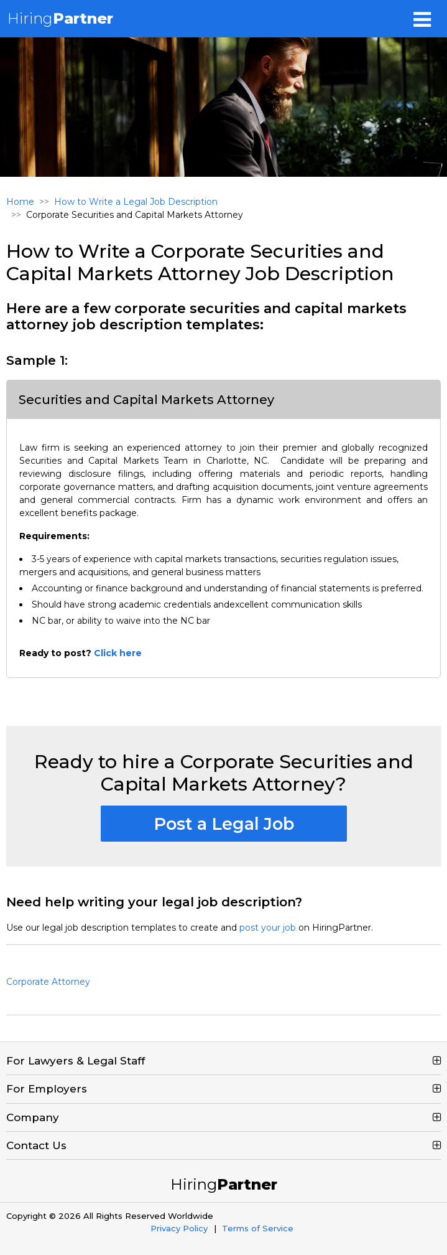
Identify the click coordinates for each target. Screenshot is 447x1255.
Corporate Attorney (48, 981)
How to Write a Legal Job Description (136, 201)
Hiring (60, 18)
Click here (118, 653)
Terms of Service (257, 1228)
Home (20, 201)
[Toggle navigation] (422, 18)
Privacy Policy (179, 1228)
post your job (267, 927)
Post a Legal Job (224, 824)
